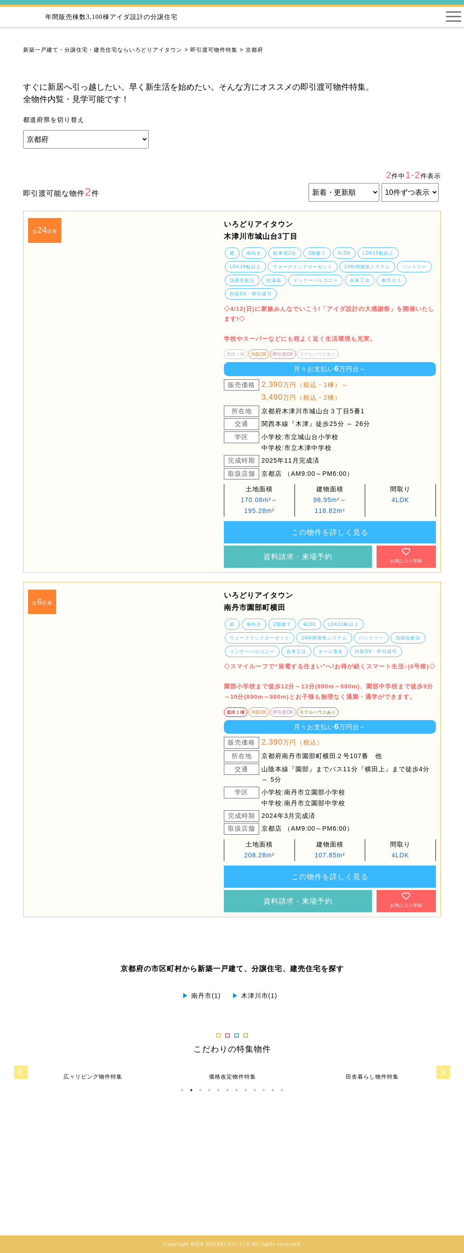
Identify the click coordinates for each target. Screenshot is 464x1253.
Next (443, 1072)
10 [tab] (263, 1090)
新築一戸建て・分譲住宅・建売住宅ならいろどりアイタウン (102, 50)
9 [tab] (254, 1090)
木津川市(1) (254, 995)
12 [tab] (281, 1090)
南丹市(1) (201, 995)
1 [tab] (182, 1090)
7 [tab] (236, 1090)
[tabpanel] (120, 247)
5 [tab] (218, 1090)
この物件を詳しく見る (329, 532)
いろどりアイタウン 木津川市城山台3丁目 (261, 230)
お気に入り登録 (406, 555)
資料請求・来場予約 (298, 557)
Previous (21, 1072)
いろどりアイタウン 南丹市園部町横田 (258, 601)
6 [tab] (227, 1090)
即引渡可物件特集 (213, 50)
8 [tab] (245, 1090)
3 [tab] (200, 1090)
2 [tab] (191, 1090)
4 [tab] (209, 1090)
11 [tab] (272, 1090)
